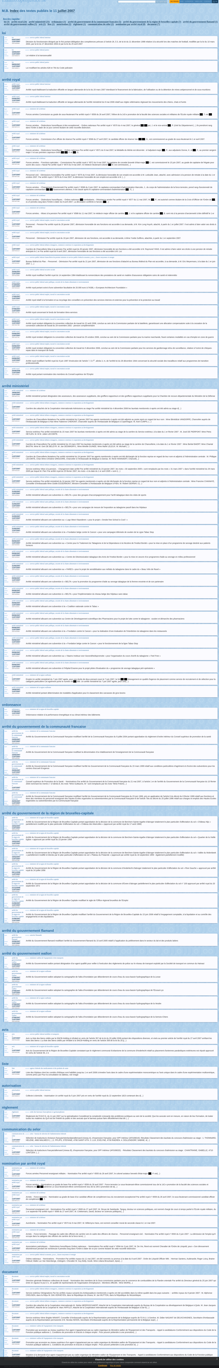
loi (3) (6, 22)
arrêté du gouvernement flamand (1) (200, 22)
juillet (62, 11)
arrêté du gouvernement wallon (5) (20, 24)
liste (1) (51, 24)
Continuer (102, 1365)
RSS (181, 1)
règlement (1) (79, 24)
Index (14, 11)
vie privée (174, 1)
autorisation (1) (64, 24)
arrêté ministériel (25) (39, 22)
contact (207, 1)
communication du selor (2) (101, 24)
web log (198, 1)
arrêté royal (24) (19, 22)
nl (216, 1)
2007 (71, 11)
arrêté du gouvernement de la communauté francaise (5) (94, 22)
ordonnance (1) (58, 22)
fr (214, 1)
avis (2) (42, 24)
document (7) (153, 24)
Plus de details (115, 1366)
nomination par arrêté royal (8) (130, 24)
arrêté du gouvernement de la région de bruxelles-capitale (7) (152, 22)
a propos (189, 1)
